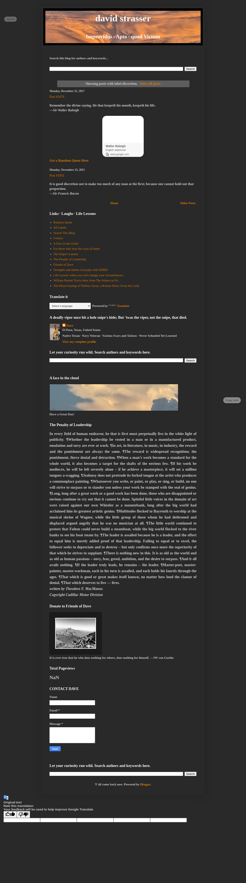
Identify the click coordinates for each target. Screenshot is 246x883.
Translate (119, 306)
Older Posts (187, 203)
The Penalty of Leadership (69, 259)
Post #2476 (56, 96)
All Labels (59, 227)
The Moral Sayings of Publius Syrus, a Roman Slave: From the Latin (96, 285)
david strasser (123, 18)
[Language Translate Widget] (70, 306)
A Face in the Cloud (65, 243)
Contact (58, 238)
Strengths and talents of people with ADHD (80, 269)
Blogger (145, 784)
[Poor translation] (23, 814)
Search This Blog (64, 233)
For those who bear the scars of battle (76, 248)
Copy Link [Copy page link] (232, 400)
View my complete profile (79, 341)
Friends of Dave (63, 264)
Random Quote (62, 222)
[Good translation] (10, 814)
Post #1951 (56, 175)
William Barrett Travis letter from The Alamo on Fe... (86, 280)
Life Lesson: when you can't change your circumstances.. (88, 275)
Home (114, 203)
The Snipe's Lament (65, 254)
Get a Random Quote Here (69, 160)
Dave (69, 325)
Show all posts (150, 84)
